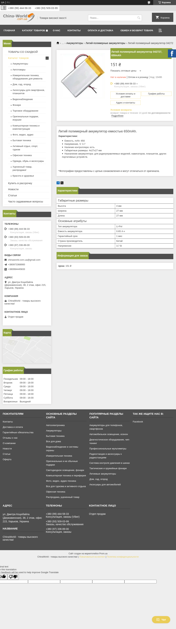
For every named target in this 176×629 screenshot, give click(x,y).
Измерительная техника (59, 455)
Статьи (12, 195)
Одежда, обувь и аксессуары (28, 161)
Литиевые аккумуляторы (102, 473)
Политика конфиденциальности (123, 557)
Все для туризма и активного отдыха (66, 486)
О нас (56, 30)
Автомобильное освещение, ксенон (108, 434)
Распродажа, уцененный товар (62, 497)
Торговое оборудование (25, 110)
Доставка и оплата (13, 427)
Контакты (74, 30)
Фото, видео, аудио (23, 134)
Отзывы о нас (10, 437)
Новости (13, 189)
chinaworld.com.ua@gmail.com (24, 259)
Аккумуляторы (74, 43)
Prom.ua (103, 553)
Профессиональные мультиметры (107, 448)
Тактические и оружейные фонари (108, 468)
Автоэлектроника (55, 425)
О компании (9, 443)
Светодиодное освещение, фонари (65, 470)
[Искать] (139, 18)
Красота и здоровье (23, 175)
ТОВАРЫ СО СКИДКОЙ (23, 51)
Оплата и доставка (100, 30)
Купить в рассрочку (20, 183)
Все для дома (53, 441)
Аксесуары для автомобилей (105, 484)
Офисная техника (22, 155)
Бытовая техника (22, 140)
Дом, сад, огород (22, 84)
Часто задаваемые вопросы (25, 201)
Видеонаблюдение (23, 99)
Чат (161, 619)
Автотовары (19, 69)
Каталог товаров (33, 30)
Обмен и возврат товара (137, 30)
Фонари (17, 105)
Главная (9, 30)
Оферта (7, 459)
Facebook (138, 421)
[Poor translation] (13, 577)
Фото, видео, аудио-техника (61, 481)
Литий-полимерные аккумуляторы (105, 43)
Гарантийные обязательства (18, 432)
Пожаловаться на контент (92, 557)
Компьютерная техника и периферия (66, 475)
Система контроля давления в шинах (109, 463)
